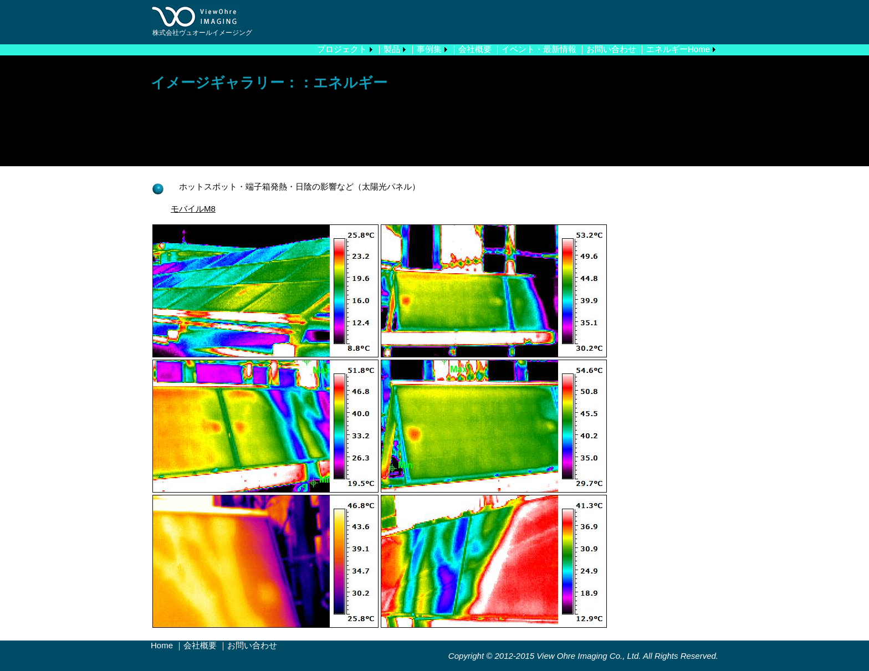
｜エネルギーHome (674, 49)
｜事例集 (425, 49)
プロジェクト (342, 49)
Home (162, 645)
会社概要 (200, 645)
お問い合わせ (252, 645)
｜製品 (387, 49)
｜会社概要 (471, 49)
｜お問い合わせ (607, 49)
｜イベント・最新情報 (534, 49)
